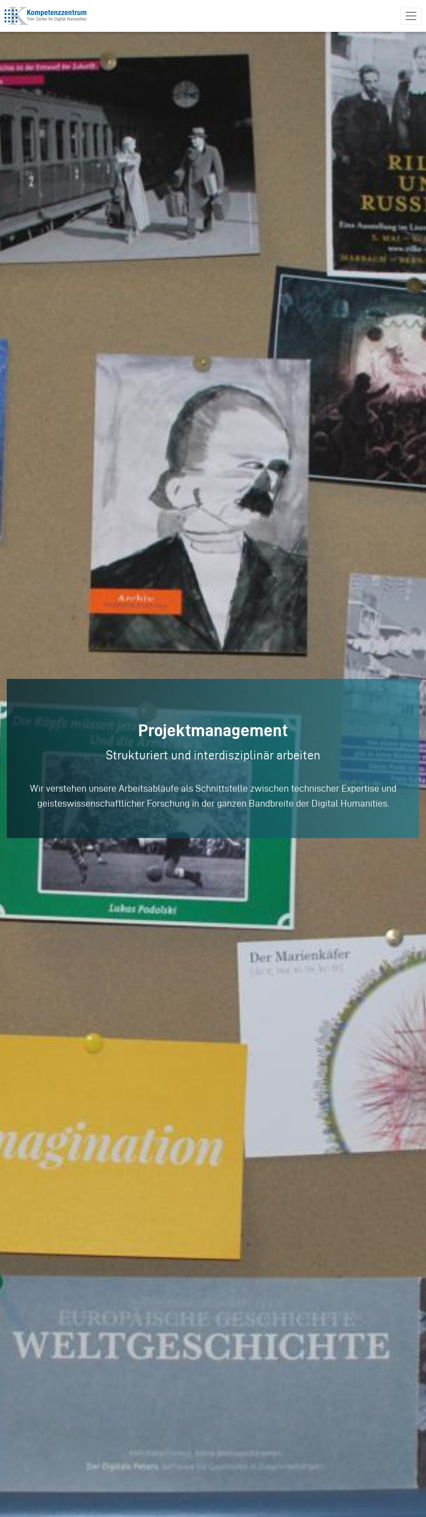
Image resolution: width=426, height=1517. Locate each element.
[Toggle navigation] (410, 16)
